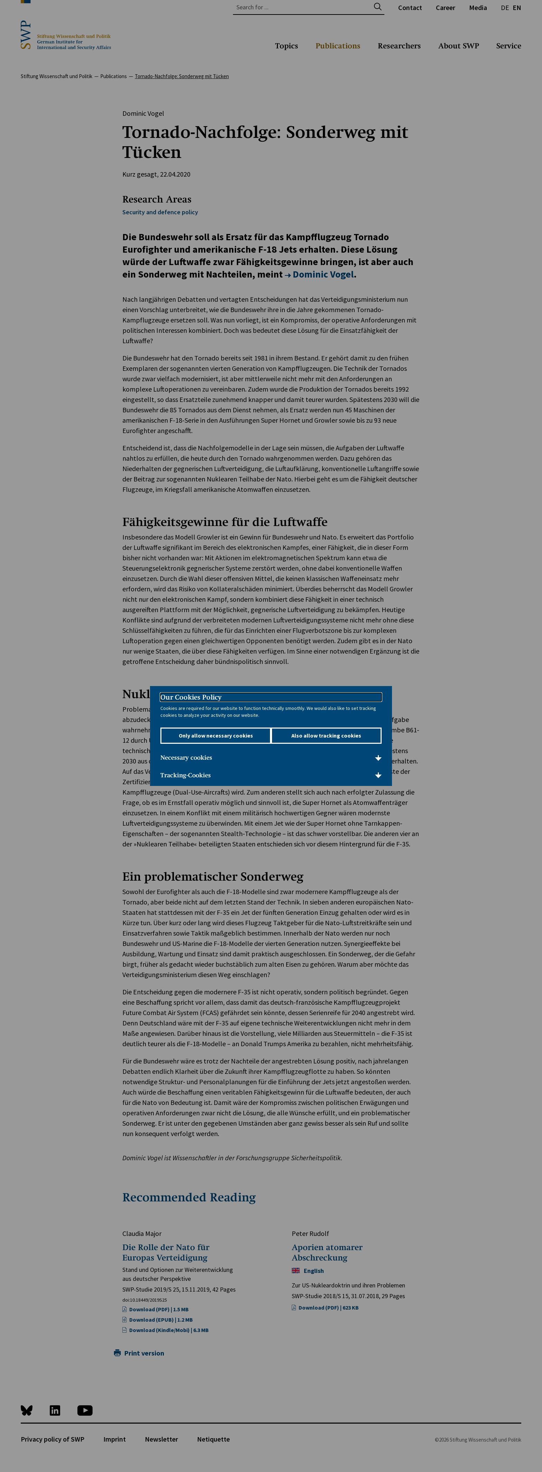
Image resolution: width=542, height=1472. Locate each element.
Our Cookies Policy (191, 697)
